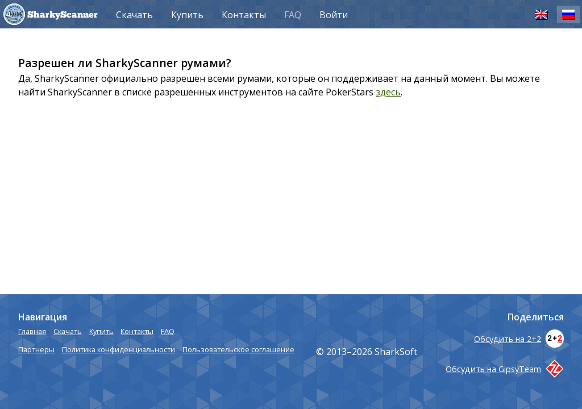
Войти (333, 15)
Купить (187, 15)
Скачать (134, 15)
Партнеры (36, 349)
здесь (388, 92)
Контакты (244, 15)
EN (541, 14)
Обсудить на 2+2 (519, 338)
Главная (32, 331)
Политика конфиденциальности (118, 349)
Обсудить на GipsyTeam (505, 369)
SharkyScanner (62, 15)
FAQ (292, 15)
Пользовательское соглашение (238, 349)
